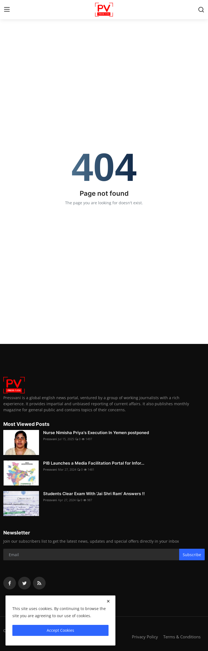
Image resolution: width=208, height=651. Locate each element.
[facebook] (9, 583)
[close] (108, 601)
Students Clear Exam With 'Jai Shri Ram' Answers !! (94, 493)
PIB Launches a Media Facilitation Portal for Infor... (93, 463)
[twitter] (24, 583)
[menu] (7, 10)
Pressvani (50, 439)
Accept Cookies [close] (60, 630)
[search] (201, 10)
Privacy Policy (145, 636)
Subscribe (192, 554)
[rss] (39, 583)
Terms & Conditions (182, 636)
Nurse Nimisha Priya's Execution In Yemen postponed (96, 432)
